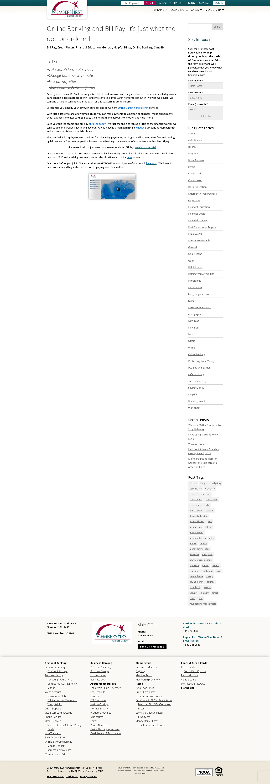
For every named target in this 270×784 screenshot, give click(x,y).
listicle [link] (208, 527)
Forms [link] (93, 721)
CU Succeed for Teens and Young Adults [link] (62, 702)
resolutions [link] (207, 571)
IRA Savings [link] (144, 716)
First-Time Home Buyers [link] (202, 227)
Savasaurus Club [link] (57, 696)
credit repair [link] (205, 494)
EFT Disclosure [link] (98, 700)
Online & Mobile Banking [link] (58, 741)
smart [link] (215, 592)
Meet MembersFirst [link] (199, 307)
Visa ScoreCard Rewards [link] (58, 712)
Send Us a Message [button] (152, 646)
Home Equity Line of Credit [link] (150, 725)
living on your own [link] (198, 294)
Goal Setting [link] (195, 254)
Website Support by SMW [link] (90, 771)
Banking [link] (159, 9)
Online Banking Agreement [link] (105, 729)
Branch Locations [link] (55, 776)
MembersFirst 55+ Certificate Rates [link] (154, 706)
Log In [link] (219, 2)
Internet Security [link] (99, 708)
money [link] (203, 543)
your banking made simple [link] (203, 603)
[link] (67, 8)
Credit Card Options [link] (195, 671)
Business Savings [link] (99, 671)
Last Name (195, 92)
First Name (195, 80)
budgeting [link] (216, 483)
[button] (217, 26)
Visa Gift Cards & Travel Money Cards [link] (64, 727)
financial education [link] (199, 516)
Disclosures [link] (96, 716)
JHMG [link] (73, 771)
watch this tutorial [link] (145, 147)
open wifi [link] (194, 565)
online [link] (191, 347)
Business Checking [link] (100, 667)
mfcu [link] (211, 538)
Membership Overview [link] (148, 679)
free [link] (210, 521)
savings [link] (211, 581)
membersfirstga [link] (198, 538)
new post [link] (194, 554)
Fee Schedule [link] (97, 692)
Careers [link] (94, 696)
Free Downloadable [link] (199, 240)
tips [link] (200, 598)
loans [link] (191, 300)
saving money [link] (196, 581)
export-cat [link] (194, 200)
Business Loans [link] (99, 679)
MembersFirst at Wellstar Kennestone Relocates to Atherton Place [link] (202, 463)
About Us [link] (193, 133)
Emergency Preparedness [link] (202, 193)
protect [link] (215, 565)
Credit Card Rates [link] (145, 692)
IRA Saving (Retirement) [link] (60, 679)
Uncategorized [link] (196, 401)
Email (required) (198, 104)
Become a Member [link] (146, 667)
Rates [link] (177, 2)
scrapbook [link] (195, 587)
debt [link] (207, 505)
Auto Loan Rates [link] (145, 687)
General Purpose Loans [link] (149, 696)
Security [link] (193, 592)
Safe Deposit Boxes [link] (56, 737)
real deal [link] (194, 571)
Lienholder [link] (187, 687)
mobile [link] (193, 543)
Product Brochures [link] (100, 712)
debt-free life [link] (196, 510)
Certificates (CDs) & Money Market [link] (62, 685)
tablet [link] (192, 598)
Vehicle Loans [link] (188, 679)
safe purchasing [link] (197, 381)
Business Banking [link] (101, 663)
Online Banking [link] (143, 47)
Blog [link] (191, 2)
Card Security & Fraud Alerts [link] (105, 733)
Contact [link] (205, 2)
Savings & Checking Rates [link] (150, 712)
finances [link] (210, 510)
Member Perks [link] (144, 675)
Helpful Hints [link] (122, 47)
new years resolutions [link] (201, 559)
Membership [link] (213, 9)
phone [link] (205, 565)
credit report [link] (196, 499)
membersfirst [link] (196, 532)
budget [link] (203, 483)
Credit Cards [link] (195, 173)
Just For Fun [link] (195, 287)
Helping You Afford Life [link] (201, 274)
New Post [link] (193, 327)
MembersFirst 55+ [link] (55, 754)
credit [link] (192, 494)
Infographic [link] (194, 280)
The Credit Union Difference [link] (105, 687)
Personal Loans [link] (189, 675)
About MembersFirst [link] (103, 683)
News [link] (191, 334)
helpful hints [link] (196, 527)
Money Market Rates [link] (147, 721)
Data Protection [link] (197, 187)
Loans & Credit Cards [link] (185, 9)
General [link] (107, 47)
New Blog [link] (193, 320)
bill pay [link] (193, 483)
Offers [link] (191, 340)
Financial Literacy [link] (197, 220)
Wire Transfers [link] (53, 733)
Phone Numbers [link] (99, 725)
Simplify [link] (159, 47)
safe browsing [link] (196, 374)
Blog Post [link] (194, 153)
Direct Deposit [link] (53, 708)
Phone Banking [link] (53, 716)
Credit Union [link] (66, 47)
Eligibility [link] (140, 671)
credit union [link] (195, 505)
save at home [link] (196, 576)
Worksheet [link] (194, 407)
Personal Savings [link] (54, 675)
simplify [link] (205, 592)
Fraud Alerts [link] (195, 234)
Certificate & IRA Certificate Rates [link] (154, 700)
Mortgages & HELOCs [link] (193, 683)
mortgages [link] (194, 314)
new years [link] (207, 554)
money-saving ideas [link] (200, 548)
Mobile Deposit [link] (56, 745)
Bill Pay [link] (51, 47)
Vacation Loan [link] (196, 444)
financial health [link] (197, 521)
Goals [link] (191, 260)
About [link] (163, 2)
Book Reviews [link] (196, 160)
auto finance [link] (195, 140)
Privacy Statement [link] (88, 776)
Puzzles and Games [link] (199, 367)
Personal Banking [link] (56, 663)
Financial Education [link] (88, 47)
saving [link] (209, 576)
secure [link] (207, 587)
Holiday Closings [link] (99, 704)
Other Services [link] (53, 721)
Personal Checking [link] (55, 667)
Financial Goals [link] (196, 213)
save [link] (218, 571)
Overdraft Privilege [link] (58, 671)
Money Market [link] (98, 675)
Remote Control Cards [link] (60, 750)
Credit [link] (191, 167)
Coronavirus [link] (196, 488)
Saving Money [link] (196, 387)
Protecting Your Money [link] (201, 361)
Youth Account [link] (53, 692)
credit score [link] (211, 499)
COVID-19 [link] (210, 488)
